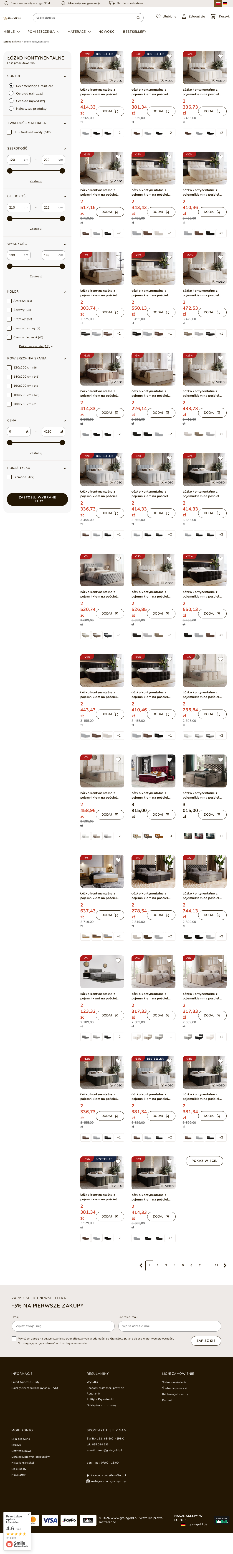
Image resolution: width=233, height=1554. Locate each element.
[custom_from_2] (15, 255)
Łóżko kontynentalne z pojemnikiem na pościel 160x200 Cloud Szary (150, 1096)
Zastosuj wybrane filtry (37, 499)
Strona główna (12, 41)
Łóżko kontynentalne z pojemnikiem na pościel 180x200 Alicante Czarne (99, 694)
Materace (77, 32)
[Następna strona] (225, 1265)
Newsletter (18, 1474)
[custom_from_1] (15, 207)
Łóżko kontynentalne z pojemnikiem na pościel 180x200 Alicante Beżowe (152, 192)
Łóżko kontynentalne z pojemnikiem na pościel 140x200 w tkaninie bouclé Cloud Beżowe (204, 393)
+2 (119, 133)
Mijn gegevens (20, 1438)
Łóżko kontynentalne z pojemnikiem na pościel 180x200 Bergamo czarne (151, 895)
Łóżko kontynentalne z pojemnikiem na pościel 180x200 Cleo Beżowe (201, 795)
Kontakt (167, 1400)
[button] (37, 123)
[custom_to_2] (50, 255)
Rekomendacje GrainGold (31, 85)
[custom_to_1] (50, 207)
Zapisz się (206, 1341)
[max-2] (36, 170)
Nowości (107, 32)
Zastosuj (36, 181)
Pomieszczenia (41, 32)
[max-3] (36, 218)
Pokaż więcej (205, 1161)
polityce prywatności (159, 1338)
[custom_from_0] (15, 159)
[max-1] (36, 442)
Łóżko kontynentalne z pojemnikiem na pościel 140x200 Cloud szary (98, 493)
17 (217, 1265)
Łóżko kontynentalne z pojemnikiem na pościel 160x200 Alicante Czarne (151, 694)
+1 (170, 233)
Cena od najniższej (26, 93)
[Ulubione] (166, 16)
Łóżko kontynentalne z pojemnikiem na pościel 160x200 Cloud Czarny (201, 1096)
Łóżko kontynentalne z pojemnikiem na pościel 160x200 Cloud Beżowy (150, 92)
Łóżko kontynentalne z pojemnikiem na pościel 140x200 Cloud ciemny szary (98, 1096)
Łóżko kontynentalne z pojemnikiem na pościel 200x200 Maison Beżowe (99, 293)
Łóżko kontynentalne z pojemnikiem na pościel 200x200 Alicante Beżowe (152, 293)
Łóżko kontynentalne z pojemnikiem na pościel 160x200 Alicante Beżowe (203, 192)
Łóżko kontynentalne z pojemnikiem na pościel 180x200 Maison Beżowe (151, 393)
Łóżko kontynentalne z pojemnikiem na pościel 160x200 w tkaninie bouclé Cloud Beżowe (204, 293)
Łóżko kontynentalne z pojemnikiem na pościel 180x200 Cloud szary (150, 493)
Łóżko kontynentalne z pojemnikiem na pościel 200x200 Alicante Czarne (202, 594)
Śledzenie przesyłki (174, 1388)
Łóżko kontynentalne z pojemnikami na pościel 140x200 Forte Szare (98, 996)
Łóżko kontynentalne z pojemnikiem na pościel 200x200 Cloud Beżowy (98, 192)
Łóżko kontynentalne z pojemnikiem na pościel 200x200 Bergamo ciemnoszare (201, 895)
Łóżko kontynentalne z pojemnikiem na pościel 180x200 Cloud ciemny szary (201, 493)
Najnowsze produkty (28, 108)
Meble (9, 32)
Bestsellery (134, 32)
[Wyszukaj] (138, 17)
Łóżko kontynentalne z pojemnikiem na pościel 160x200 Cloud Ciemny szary (98, 1197)
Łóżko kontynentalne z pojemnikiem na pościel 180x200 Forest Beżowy (99, 895)
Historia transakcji (23, 1462)
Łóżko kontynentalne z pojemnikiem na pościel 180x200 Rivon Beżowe (98, 795)
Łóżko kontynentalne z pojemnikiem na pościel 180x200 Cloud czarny (150, 1197)
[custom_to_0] (50, 159)
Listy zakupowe (21, 1450)
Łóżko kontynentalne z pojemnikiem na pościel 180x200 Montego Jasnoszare (98, 594)
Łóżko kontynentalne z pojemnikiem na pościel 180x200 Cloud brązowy (99, 393)
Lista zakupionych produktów (30, 1456)
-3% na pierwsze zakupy (48, 1305)
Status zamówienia (174, 1382)
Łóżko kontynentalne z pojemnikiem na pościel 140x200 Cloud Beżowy (201, 92)
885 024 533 (100, 1444)
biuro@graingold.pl (109, 1450)
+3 (170, 836)
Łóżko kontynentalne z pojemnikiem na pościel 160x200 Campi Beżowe (150, 996)
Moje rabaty (18, 1468)
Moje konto (22, 1430)
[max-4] (36, 266)
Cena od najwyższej (27, 100)
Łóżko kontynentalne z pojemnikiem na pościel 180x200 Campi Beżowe (201, 996)
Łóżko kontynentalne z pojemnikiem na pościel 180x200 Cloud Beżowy (98, 92)
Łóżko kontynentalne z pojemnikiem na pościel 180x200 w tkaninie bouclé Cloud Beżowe (152, 594)
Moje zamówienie (178, 1374)
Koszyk (16, 1444)
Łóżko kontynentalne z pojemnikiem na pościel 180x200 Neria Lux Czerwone (150, 795)
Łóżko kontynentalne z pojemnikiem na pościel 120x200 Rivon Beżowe (201, 694)
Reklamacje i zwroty (175, 1394)
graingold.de (194, 1524)
